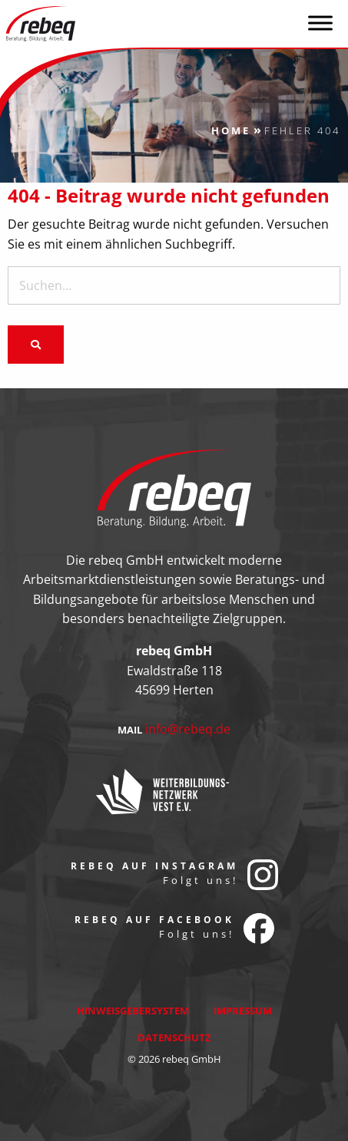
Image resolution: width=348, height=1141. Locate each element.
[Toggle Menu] (320, 22)
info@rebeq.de (187, 729)
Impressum (243, 1010)
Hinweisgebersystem (133, 1010)
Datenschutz (174, 1037)
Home (230, 130)
